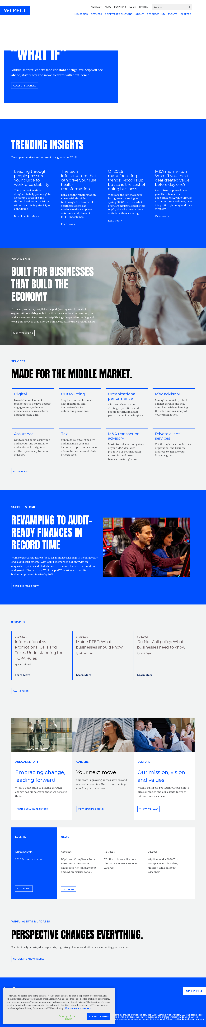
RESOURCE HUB (156, 14)
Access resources (24, 85)
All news (68, 889)
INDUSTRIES (81, 14)
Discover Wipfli (23, 333)
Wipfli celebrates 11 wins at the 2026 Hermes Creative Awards (120, 863)
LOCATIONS (120, 7)
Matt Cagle (146, 653)
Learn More (22, 674)
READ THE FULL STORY (26, 586)
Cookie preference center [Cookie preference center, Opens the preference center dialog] (68, 1017)
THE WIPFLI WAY (148, 809)
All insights (21, 691)
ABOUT (140, 14)
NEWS (108, 7)
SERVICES (96, 14)
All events (24, 888)
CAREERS (185, 14)
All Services (20, 471)
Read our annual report (32, 809)
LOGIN (133, 7)
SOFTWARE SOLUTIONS (118, 14)
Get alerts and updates (28, 958)
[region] (59, 1006)
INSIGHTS (18, 621)
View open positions (91, 809)
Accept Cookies (99, 1016)
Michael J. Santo (87, 653)
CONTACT (96, 7)
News (65, 836)
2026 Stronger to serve (29, 859)
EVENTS (172, 14)
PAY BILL (143, 7)
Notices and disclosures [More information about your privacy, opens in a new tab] (78, 1008)
